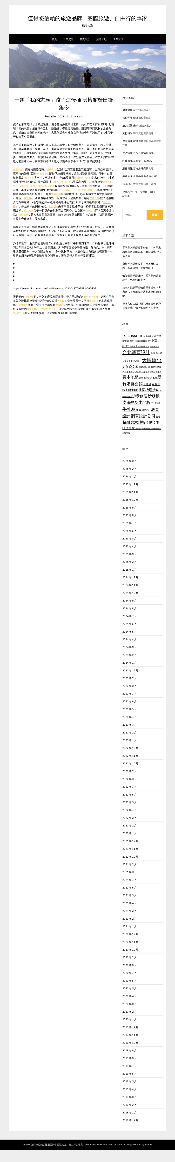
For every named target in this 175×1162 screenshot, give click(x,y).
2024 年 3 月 (129, 659)
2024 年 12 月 (130, 589)
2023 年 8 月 (129, 698)
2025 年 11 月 (130, 504)
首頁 (54, 51)
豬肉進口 (23, 226)
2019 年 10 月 (130, 1055)
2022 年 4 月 (129, 822)
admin (81, 128)
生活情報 (127, 165)
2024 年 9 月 (129, 612)
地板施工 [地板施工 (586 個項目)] (136, 373)
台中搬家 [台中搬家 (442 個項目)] (133, 358)
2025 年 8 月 (129, 527)
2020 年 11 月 (130, 954)
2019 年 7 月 (129, 1078)
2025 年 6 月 (129, 543)
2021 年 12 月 (130, 853)
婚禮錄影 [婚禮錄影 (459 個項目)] (143, 379)
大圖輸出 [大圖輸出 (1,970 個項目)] (152, 372)
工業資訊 (68, 51)
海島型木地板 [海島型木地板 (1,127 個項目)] (138, 414)
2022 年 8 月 (129, 791)
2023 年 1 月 (129, 752)
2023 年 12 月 (130, 682)
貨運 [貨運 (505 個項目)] (158, 429)
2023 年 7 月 (129, 705)
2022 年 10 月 (130, 775)
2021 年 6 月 (129, 899)
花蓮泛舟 (23, 214)
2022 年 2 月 (129, 837)
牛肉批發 (29, 308)
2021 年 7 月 (129, 892)
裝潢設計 (85, 51)
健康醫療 (127, 122)
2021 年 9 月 (129, 876)
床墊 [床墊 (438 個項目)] (141, 390)
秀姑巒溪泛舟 (62, 321)
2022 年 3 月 (129, 830)
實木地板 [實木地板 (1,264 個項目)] (130, 389)
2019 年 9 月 (129, 1062)
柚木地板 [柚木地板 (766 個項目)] (132, 402)
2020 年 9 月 (129, 969)
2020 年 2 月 (129, 1023)
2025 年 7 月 (129, 535)
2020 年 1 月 (129, 1031)
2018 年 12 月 (130, 1132)
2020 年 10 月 (130, 961)
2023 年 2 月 (129, 744)
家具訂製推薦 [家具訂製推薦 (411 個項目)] (155, 384)
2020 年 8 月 (129, 977)
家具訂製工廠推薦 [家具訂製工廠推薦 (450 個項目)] (141, 384)
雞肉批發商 (44, 321)
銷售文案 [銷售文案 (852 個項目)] (152, 435)
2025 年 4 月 (129, 558)
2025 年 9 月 (129, 519)
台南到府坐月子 (47, 198)
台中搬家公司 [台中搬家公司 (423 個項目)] (143, 359)
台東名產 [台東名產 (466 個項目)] (126, 373)
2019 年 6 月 (129, 1085)
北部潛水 (85, 218)
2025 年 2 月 (129, 574)
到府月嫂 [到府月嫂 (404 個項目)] (150, 348)
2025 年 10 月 (130, 511)
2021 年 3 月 (129, 923)
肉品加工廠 (33, 325)
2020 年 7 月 (129, 985)
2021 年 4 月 (129, 915)
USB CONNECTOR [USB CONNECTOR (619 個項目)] (134, 348)
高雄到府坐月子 (67, 198)
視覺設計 (127, 203)
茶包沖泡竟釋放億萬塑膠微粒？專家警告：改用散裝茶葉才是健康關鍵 (141, 304)
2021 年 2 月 (129, 930)
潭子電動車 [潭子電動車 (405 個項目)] (155, 415)
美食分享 (127, 188)
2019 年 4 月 (129, 1101)
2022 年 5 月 (129, 814)
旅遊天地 (101, 51)
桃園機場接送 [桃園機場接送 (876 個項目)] (149, 402)
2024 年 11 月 (130, 597)
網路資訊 (127, 180)
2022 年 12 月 (130, 760)
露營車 (55, 210)
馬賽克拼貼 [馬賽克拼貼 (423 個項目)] (146, 441)
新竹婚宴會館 (48, 185)
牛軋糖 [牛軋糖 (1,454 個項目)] (129, 421)
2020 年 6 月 (129, 992)
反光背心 (54, 181)
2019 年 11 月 (130, 1047)
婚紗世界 (127, 129)
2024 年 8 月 (129, 620)
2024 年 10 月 (130, 605)
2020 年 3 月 (129, 1016)
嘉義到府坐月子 (28, 198)
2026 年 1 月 (129, 488)
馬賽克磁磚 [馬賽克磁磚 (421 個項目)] (156, 441)
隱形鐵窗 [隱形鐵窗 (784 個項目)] (128, 440)
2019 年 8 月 (129, 1070)
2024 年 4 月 (129, 651)
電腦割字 (80, 194)
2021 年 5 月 (129, 907)
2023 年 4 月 (129, 729)
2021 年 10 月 (130, 868)
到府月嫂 (35, 189)
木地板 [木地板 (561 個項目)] (147, 396)
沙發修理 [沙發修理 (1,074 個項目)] (139, 408)
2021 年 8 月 (129, 884)
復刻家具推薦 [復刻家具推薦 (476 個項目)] (150, 390)
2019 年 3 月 (129, 1109)
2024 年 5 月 (129, 643)
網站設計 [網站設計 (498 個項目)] (146, 422)
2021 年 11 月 (130, 861)
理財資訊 (127, 153)
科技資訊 (127, 173)
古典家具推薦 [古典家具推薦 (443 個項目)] (141, 353)
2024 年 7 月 (129, 628)
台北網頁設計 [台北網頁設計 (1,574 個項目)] (136, 364)
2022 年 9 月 (129, 783)
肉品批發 (59, 226)
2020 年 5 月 (129, 1000)
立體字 (68, 194)
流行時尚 (127, 145)
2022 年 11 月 (130, 768)
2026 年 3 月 (129, 473)
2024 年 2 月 (129, 667)
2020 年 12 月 (130, 946)
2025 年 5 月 (129, 550)
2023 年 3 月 (129, 736)
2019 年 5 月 (129, 1093)
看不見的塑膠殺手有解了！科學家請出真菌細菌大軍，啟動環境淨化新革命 (141, 264)
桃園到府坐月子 (90, 189)
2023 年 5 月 (129, 721)
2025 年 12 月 (130, 496)
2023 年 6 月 (129, 713)
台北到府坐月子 (91, 202)
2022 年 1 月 (129, 845)
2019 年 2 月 (129, 1117)
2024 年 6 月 (129, 636)
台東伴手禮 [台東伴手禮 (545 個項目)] (157, 365)
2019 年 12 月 (130, 1039)
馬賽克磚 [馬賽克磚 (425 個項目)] (126, 445)
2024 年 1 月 (129, 674)
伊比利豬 (40, 218)
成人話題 (127, 137)
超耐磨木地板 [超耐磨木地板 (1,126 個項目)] (134, 434)
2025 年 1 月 (129, 581)
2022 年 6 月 (129, 806)
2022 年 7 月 (129, 798)
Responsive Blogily (124, 1156)
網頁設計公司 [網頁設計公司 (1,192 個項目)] (143, 428)
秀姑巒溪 (62, 222)
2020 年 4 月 (129, 1008)
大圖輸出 (68, 313)
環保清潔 (118, 51)
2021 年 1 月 (129, 938)
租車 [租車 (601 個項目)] (138, 422)
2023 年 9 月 (129, 690)
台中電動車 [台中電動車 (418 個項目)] (154, 359)
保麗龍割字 (20, 181)
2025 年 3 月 (129, 566)
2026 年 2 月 (129, 481)
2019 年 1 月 (129, 1124)
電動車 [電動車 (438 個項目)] (138, 441)
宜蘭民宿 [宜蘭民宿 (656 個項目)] (153, 379)
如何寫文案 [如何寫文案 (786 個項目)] (130, 379)
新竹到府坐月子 (94, 308)
